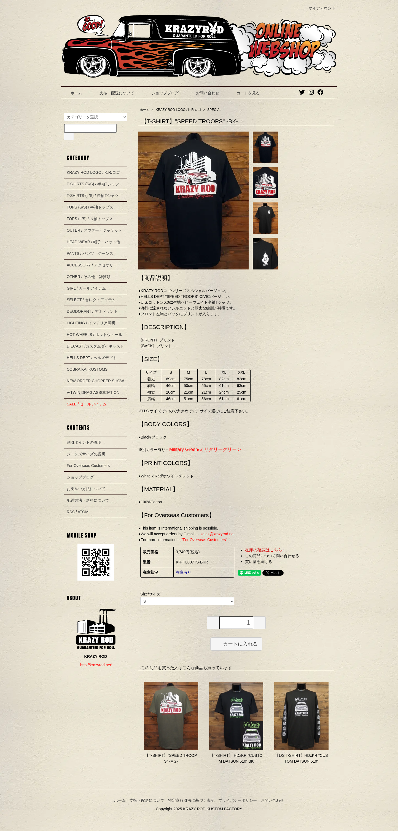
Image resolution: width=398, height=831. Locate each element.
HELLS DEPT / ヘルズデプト (92, 358)
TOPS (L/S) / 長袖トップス (90, 219)
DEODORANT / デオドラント (92, 311)
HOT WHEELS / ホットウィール (94, 334)
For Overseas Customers (88, 465)
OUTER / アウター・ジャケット (94, 230)
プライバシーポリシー (237, 800)
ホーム (72, 93)
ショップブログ (161, 93)
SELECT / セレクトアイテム (91, 300)
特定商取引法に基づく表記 (191, 800)
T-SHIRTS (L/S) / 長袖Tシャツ (93, 195)
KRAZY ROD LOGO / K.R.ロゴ (178, 110)
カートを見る (244, 93)
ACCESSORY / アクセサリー (92, 265)
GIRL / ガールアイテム (86, 288)
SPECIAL (214, 110)
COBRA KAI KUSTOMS (87, 369)
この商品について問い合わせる (272, 556)
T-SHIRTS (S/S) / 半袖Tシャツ (93, 184)
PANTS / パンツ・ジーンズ (90, 253)
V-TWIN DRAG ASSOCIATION (93, 392)
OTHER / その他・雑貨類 (89, 276)
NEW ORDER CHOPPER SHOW (95, 381)
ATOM (83, 512)
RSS (71, 512)
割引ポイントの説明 (84, 442)
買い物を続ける (258, 561)
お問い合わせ (203, 93)
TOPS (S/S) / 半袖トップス (90, 207)
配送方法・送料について (88, 500)
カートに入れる (236, 643)
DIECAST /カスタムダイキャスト (95, 346)
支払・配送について (113, 93)
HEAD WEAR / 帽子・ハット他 (93, 242)
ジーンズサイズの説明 (86, 454)
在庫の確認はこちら (263, 549)
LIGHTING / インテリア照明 (91, 323)
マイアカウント (319, 8)
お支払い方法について (86, 489)
